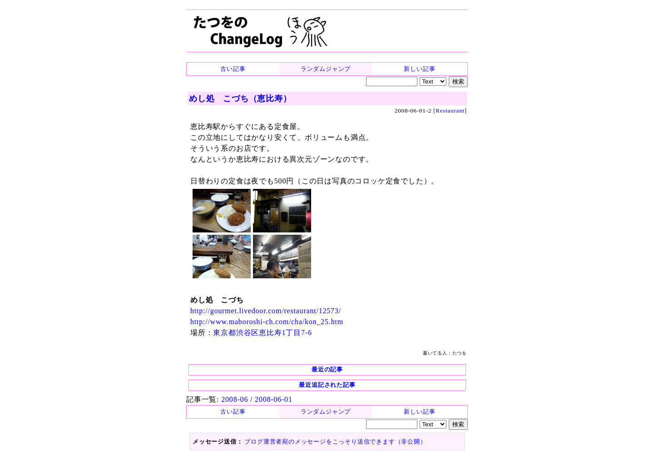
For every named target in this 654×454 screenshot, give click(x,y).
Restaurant (450, 110)
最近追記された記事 (327, 384)
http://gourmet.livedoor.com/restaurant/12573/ (265, 311)
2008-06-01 (273, 399)
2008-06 (234, 399)
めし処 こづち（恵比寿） (240, 98)
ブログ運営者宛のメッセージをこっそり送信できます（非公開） (335, 441)
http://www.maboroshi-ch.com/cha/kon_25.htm (266, 322)
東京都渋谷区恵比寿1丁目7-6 (262, 332)
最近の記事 (327, 369)
